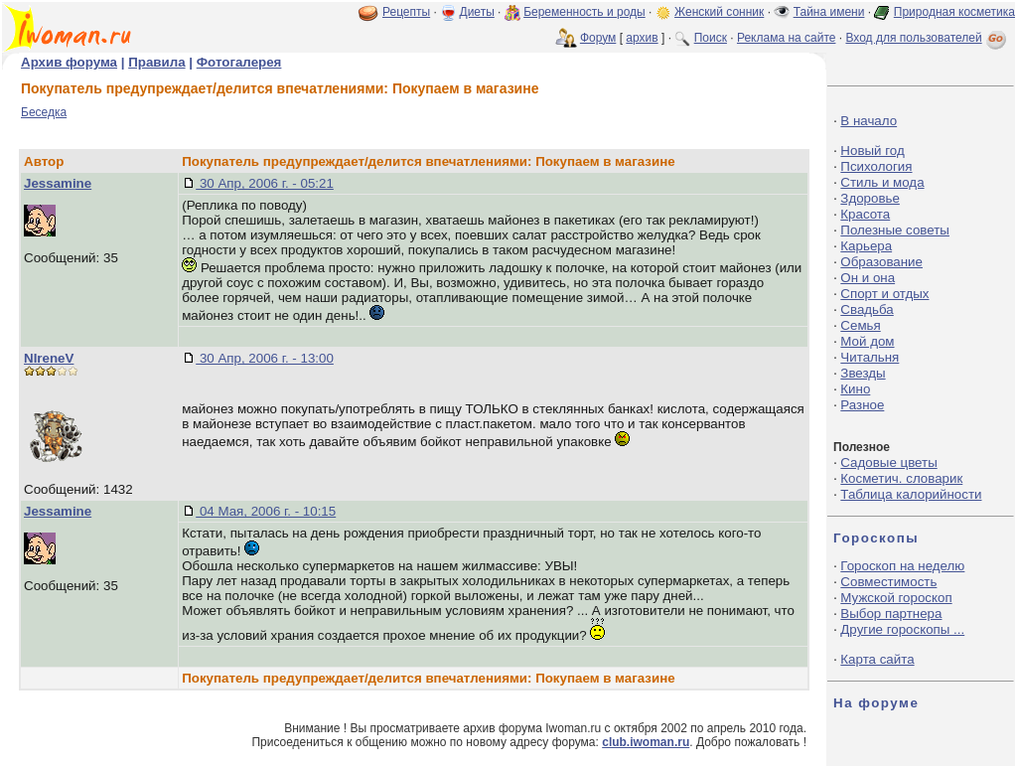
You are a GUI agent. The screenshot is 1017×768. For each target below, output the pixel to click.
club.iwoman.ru (645, 742)
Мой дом (867, 341)
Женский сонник (719, 12)
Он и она (867, 277)
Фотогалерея (239, 62)
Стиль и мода (882, 182)
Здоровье (870, 198)
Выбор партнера (891, 613)
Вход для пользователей (927, 38)
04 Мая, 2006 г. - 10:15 (266, 511)
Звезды (862, 373)
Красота (865, 214)
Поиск (710, 38)
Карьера (866, 245)
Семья (860, 325)
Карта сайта (877, 659)
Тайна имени (829, 12)
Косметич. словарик (901, 478)
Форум (598, 38)
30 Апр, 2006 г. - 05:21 (265, 183)
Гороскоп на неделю (902, 565)
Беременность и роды (584, 12)
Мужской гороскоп (895, 597)
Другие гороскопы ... (902, 629)
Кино (855, 389)
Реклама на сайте (786, 38)
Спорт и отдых (884, 293)
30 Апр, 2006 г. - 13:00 (265, 358)
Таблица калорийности (910, 494)
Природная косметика (954, 12)
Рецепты (406, 12)
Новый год (872, 150)
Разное (862, 404)
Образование (881, 261)
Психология (876, 166)
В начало (868, 120)
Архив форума (69, 62)
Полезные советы (894, 230)
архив (641, 38)
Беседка (44, 112)
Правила (156, 62)
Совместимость (888, 581)
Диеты (477, 12)
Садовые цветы (888, 462)
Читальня (869, 357)
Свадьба (866, 309)
